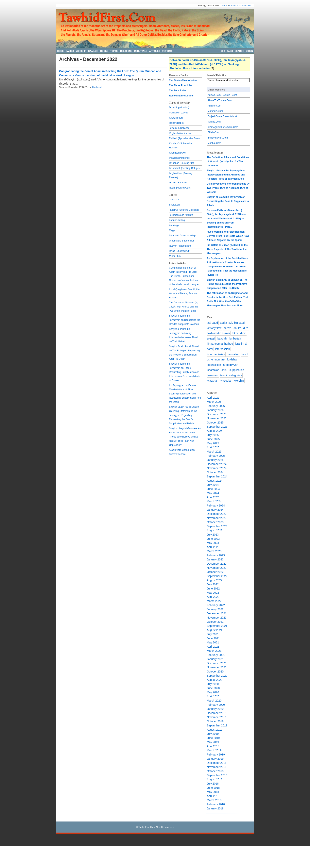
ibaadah (222, 338)
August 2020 (214, 679)
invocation (233, 354)
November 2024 (217, 468)
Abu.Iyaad (96, 87)
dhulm (237, 328)
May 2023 (213, 542)
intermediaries (216, 354)
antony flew (214, 328)
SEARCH (239, 51)
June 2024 (213, 488)
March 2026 (214, 401)
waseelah (226, 380)
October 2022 (215, 571)
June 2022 (213, 588)
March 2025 (214, 451)
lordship (232, 359)
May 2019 (213, 742)
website (182, 454)
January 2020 (215, 708)
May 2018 (213, 791)
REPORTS (167, 51)
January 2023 (215, 559)
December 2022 (217, 563)
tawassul (212, 375)
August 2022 (214, 580)
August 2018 (214, 779)
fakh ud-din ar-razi (218, 333)
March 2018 (214, 800)
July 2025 (213, 435)
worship (239, 380)
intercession (222, 349)
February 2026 (216, 405)
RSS (222, 51)
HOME (60, 51)
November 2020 (217, 667)
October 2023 (215, 522)
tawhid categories (231, 375)
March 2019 (214, 750)
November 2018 (217, 767)
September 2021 (217, 625)
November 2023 (217, 518)
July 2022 (213, 584)
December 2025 (217, 414)
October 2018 (215, 771)
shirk (224, 370)
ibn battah (235, 338)
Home (224, 5)
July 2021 (213, 634)
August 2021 (214, 630)
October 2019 (215, 721)
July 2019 (213, 733)
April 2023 (213, 547)
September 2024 (217, 476)
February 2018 (216, 804)
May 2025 (213, 443)
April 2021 (213, 646)
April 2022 (213, 596)
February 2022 (216, 605)
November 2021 (217, 617)
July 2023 (213, 534)
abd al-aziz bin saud (232, 322)
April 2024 (213, 497)
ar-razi (228, 328)
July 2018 (213, 783)
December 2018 (217, 762)
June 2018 (213, 787)
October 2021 (215, 621)
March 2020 (214, 700)
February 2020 (216, 704)
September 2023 (217, 526)
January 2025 (215, 459)
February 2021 (216, 654)
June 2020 (213, 688)
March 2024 (214, 501)
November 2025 (217, 418)
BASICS (70, 51)
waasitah (212, 380)
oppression (214, 364)
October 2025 (215, 422)
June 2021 (213, 638)
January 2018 (215, 808)
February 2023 (216, 555)
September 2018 (217, 775)
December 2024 (217, 464)
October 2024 (215, 472)
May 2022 (213, 592)
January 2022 (215, 609)
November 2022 (217, 567)
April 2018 (213, 796)
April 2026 (213, 397)
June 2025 (213, 439)
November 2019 (217, 717)
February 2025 (216, 455)
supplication (237, 370)
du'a (245, 328)
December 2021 (217, 613)
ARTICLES (154, 51)
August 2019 (214, 729)
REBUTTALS (140, 51)
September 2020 (217, 675)
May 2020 (213, 692)
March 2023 (214, 551)
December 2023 (217, 513)
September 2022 (217, 576)
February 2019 (216, 754)
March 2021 (214, 650)
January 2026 (215, 410)
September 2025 (217, 426)
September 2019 (217, 725)
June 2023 (213, 538)
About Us (233, 5)
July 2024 (213, 484)
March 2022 (214, 601)
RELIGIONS (126, 51)
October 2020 (215, 671)
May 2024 (213, 493)
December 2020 (217, 663)
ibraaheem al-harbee (220, 343)
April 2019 (213, 746)
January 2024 (215, 509)
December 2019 (217, 713)
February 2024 (216, 505)
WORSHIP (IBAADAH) (87, 51)
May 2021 (213, 642)
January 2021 (215, 659)
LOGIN (249, 51)
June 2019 (213, 737)
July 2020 (213, 684)
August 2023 (214, 530)
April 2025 (213, 447)
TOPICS (114, 51)
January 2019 (215, 758)
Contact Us (245, 5)
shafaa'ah (213, 370)
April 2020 (213, 696)
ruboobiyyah (230, 364)
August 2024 (214, 480)
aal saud (212, 322)
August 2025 (214, 430)
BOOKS (104, 51)
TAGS (230, 51)
